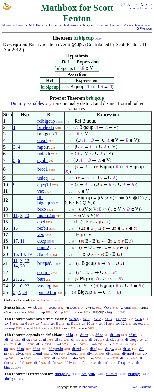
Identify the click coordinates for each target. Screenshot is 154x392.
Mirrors (6, 25)
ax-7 (39, 323)
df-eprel (128, 353)
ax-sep (10, 328)
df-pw (109, 349)
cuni (127, 307)
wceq (52, 307)
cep (42, 312)
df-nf (42, 339)
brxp (41, 209)
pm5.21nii (46, 292)
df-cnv (38, 358)
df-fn (21, 362)
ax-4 (138, 319)
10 (20, 285)
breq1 (42, 169)
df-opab (72, 353)
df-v (108, 344)
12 (27, 260)
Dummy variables (27, 103)
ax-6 (23, 323)
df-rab (92, 344)
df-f (37, 362)
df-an (84, 335)
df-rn (90, 358)
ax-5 (8, 323)
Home (20, 25)
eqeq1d (44, 184)
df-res (107, 358)
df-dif (124, 344)
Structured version (109, 25)
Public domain (88, 387)
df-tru (133, 335)
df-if (93, 349)
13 (27, 215)
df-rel (21, 358)
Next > (146, 4)
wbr (24, 312)
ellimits (111, 374)
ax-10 (86, 323)
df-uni (37, 353)
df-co (56, 358)
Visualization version (136, 25)
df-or (99, 335)
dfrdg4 (10, 378)
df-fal (9, 339)
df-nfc (23, 344)
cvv (109, 307)
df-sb (59, 339)
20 (22, 265)
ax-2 (97, 319)
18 (22, 254)
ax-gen (121, 319)
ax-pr (66, 328)
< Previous (128, 4)
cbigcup (111, 312)
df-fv (68, 362)
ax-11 (103, 323)
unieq (42, 178)
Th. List (53, 25)
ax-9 (69, 323)
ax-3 (108, 319)
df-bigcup (43, 200)
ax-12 (120, 323)
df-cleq (130, 339)
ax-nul (28, 328)
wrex (91, 307)
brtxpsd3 (45, 263)
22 (22, 279)
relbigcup (46, 120)
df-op (20, 353)
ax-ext (138, 323)
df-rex (74, 344)
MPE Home (36, 25)
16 (15, 254)
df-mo (75, 339)
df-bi (69, 335)
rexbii (42, 228)
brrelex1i (45, 127)
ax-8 (54, 323)
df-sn (127, 349)
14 (15, 265)
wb (35, 307)
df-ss (36, 349)
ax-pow (47, 328)
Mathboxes (70, 25)
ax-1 (86, 319)
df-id (109, 353)
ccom (79, 312)
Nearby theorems (140, 8)
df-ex (26, 339)
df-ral (57, 344)
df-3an (115, 335)
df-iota (125, 358)
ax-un (82, 328)
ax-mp (74, 319)
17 (15, 240)
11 (15, 215)
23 (27, 285)
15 (15, 228)
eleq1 (42, 140)
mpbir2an (46, 215)
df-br (54, 353)
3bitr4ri (44, 254)
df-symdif (56, 349)
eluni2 (43, 247)
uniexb (43, 153)
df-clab (111, 339)
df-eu (93, 339)
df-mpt (92, 353)
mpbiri (43, 147)
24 (24, 292)
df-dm (73, 358)
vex (40, 191)
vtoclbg (44, 285)
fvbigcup (88, 374)
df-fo (52, 362)
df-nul (76, 349)
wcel (73, 307)
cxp (60, 312)
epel (41, 221)
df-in (20, 349)
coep (41, 240)
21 (15, 279)
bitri (41, 279)
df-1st (85, 362)
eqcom (43, 272)
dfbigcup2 (62, 374)
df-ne (40, 344)
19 (29, 254)
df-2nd (103, 362)
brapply (134, 374)
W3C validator (141, 387)
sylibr (42, 160)
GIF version (144, 28)
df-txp (121, 362)
